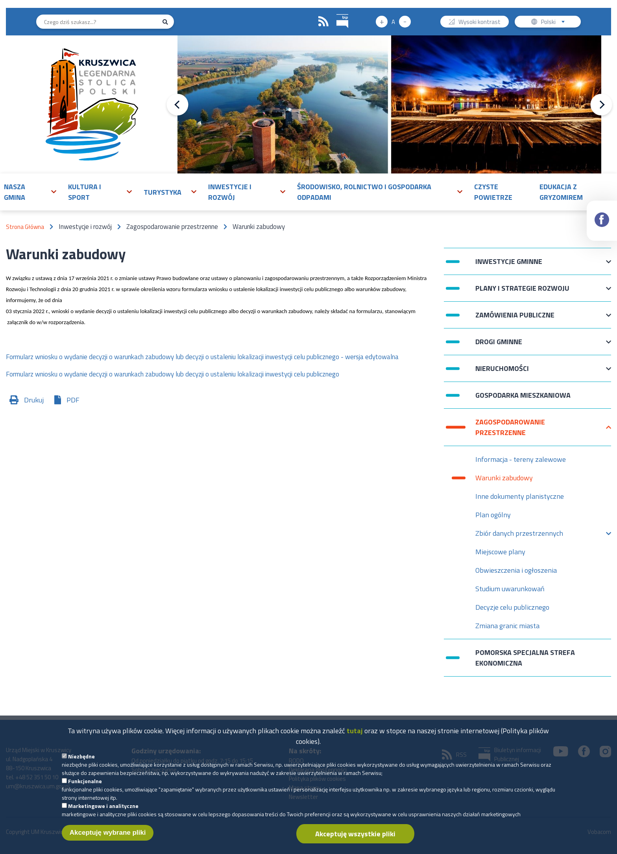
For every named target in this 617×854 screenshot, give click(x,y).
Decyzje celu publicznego (512, 607)
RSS (323, 21)
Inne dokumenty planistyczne (519, 496)
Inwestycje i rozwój (229, 192)
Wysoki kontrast (479, 22)
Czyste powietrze (493, 192)
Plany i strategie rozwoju (522, 292)
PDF (73, 400)
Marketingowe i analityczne (103, 806)
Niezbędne (81, 756)
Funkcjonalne (85, 781)
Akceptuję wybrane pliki (108, 832)
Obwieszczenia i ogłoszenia (516, 570)
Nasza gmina (14, 192)
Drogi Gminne (498, 345)
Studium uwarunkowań (510, 588)
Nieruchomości (502, 372)
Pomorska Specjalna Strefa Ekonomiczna (525, 657)
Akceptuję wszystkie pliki (355, 833)
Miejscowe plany (500, 551)
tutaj (355, 730)
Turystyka (162, 192)
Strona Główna (25, 226)
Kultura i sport (84, 192)
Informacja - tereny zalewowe (520, 459)
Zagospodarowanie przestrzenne (510, 427)
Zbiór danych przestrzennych (519, 535)
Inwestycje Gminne (508, 265)
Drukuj (34, 400)
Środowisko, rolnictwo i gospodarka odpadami (364, 192)
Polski (554, 22)
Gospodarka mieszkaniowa (523, 395)
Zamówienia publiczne (514, 319)
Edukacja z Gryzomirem (561, 192)
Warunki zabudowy (504, 477)
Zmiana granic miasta (507, 625)
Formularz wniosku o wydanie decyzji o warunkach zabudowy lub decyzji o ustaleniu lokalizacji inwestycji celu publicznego (172, 374)
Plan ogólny (493, 514)
